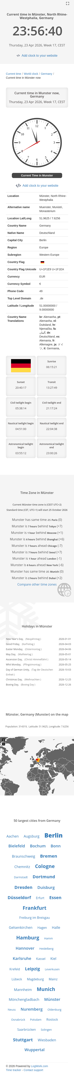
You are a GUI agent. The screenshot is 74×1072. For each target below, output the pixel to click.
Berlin (53, 835)
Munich (46, 989)
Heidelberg (46, 948)
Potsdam (35, 1019)
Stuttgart (23, 1039)
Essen (55, 897)
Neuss (12, 1009)
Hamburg (27, 937)
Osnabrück (18, 1019)
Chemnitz (22, 866)
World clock (31, 73)
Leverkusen (52, 969)
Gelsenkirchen (21, 927)
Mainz (53, 979)
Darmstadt (21, 877)
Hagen (42, 927)
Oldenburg (54, 1009)
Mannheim (23, 989)
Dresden (23, 887)
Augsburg (31, 836)
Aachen (13, 836)
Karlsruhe (22, 958)
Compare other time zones (37, 584)
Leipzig (32, 968)
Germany (46, 73)
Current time (13, 73)
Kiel (53, 958)
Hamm (48, 938)
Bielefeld (16, 846)
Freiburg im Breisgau (34, 917)
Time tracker (13, 1070)
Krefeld (14, 969)
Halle (56, 927)
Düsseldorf (19, 897)
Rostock (52, 1019)
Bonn (56, 846)
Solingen (46, 1029)
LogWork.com (39, 1066)
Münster (52, 999)
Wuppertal (34, 1049)
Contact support (33, 1070)
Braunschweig (23, 856)
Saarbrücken (26, 1029)
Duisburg (46, 887)
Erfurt (40, 898)
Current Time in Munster (37, 175)
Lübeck (16, 979)
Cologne (45, 866)
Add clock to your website (39, 55)
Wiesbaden (47, 1040)
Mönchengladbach (24, 999)
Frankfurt (34, 907)
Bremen (48, 856)
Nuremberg (32, 1009)
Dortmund (44, 876)
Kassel (40, 959)
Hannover (25, 948)
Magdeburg (35, 979)
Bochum (38, 846)
